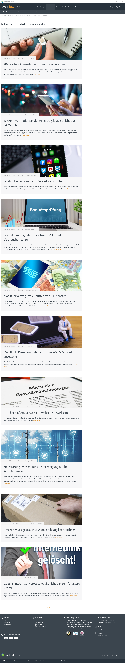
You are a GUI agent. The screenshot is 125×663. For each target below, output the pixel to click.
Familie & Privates (38, 12)
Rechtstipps (41, 7)
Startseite (4, 15)
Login (112, 7)
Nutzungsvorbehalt (69, 661)
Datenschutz (17, 661)
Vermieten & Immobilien (24, 12)
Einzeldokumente (30, 7)
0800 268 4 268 (102, 635)
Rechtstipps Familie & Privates (23, 15)
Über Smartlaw (39, 624)
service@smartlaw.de (103, 629)
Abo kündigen (7, 624)
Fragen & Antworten (9, 620)
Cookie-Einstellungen (27, 661)
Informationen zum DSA (56, 661)
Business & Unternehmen (8, 12)
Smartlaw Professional (69, 7)
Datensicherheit (8, 622)
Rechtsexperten (39, 622)
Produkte (19, 7)
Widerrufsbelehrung (43, 661)
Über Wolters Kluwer (40, 626)
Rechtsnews (50, 7)
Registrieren (119, 7)
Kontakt (121, 2)
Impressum (10, 661)
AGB (36, 661)
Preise (58, 7)
